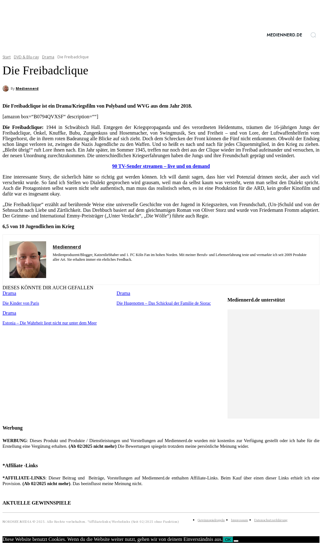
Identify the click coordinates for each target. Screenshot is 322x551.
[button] (313, 35)
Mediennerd (27, 88)
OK (228, 539)
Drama (48, 57)
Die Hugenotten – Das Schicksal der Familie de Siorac (161, 303)
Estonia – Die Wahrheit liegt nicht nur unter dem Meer (47, 322)
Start (7, 57)
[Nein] (236, 541)
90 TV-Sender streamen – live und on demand (161, 166)
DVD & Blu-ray (26, 57)
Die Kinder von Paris (20, 303)
